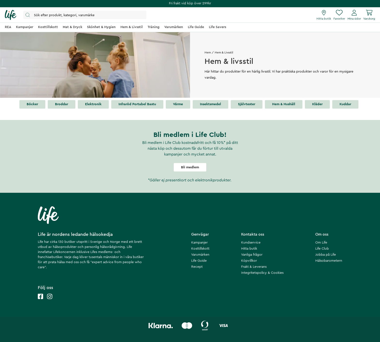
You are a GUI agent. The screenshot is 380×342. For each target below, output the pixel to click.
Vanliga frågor (251, 254)
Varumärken (200, 254)
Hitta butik (249, 248)
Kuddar (345, 104)
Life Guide (199, 260)
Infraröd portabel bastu (137, 104)
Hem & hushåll (283, 104)
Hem (208, 52)
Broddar (61, 104)
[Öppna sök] (85, 15)
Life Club (322, 248)
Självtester (246, 104)
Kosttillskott (200, 248)
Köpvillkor (249, 260)
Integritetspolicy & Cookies (262, 273)
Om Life (321, 242)
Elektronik (93, 104)
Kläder (317, 104)
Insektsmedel (210, 104)
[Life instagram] (49, 301)
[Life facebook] (40, 301)
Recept (197, 266)
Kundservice (251, 242)
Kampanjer (199, 242)
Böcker (32, 104)
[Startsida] (10, 15)
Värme (178, 104)
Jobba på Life (325, 254)
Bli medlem (190, 167)
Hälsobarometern (328, 260)
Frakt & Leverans (254, 266)
